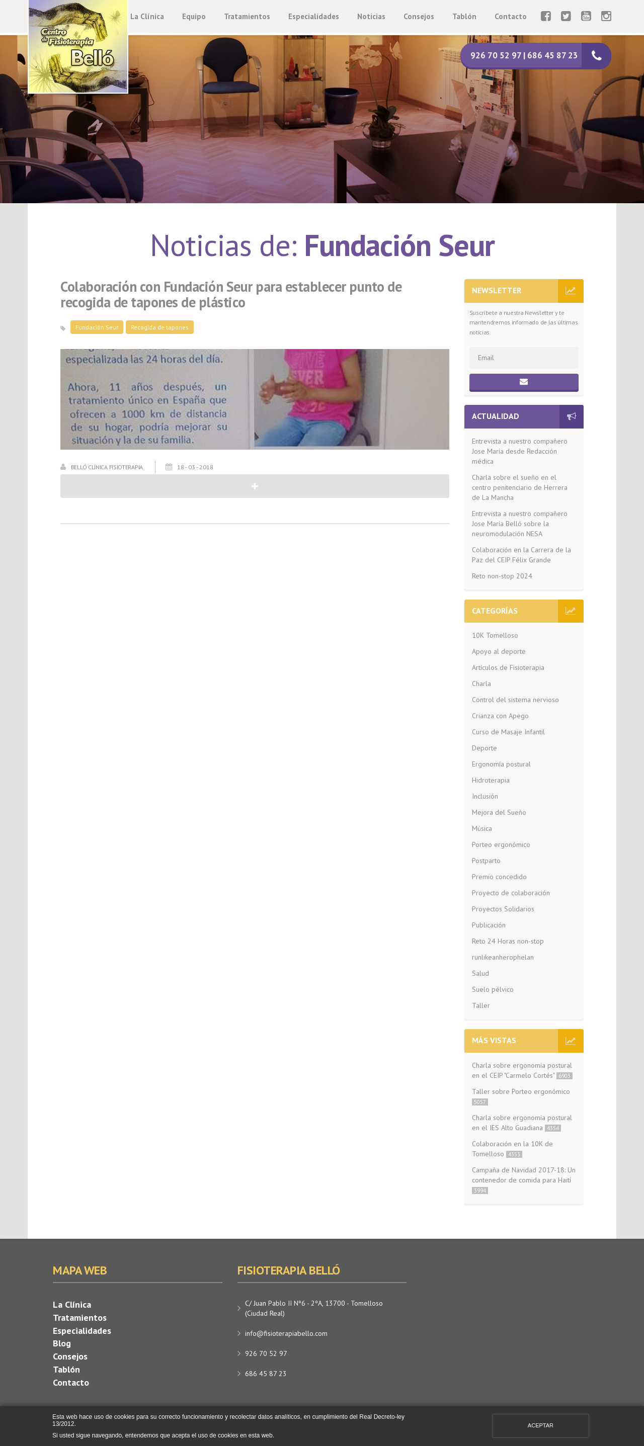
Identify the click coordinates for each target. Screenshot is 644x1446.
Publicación (489, 924)
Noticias (371, 16)
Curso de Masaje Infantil (508, 731)
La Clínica (147, 16)
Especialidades (313, 16)
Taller (481, 1005)
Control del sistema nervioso (515, 699)
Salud (480, 973)
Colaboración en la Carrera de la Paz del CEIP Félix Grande (521, 554)
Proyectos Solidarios (503, 908)
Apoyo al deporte (499, 651)
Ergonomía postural (501, 764)
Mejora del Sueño (499, 812)
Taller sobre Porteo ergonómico (521, 1096)
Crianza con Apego (500, 715)
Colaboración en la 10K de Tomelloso (512, 1148)
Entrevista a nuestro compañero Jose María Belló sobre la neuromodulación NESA (520, 523)
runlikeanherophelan (503, 957)
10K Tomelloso (495, 635)
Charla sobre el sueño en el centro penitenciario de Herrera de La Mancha (520, 487)
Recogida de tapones (160, 327)
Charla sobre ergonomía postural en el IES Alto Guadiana (522, 1122)
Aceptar (540, 1425)
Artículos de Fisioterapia (508, 667)
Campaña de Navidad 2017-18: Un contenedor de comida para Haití (524, 1179)
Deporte (484, 747)
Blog (62, 1343)
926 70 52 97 (266, 1353)
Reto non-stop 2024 (502, 575)
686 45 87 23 (266, 1373)
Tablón (464, 16)
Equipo (194, 16)
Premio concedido (499, 876)
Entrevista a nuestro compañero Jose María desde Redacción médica (520, 451)
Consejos (419, 16)
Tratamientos (247, 16)
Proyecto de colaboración (511, 892)
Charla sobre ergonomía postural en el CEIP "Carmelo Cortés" (522, 1070)
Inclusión (485, 796)
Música (482, 828)
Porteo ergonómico (501, 844)
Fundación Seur (96, 327)
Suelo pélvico (493, 989)
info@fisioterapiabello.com (286, 1333)
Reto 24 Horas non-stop (508, 941)
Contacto (511, 16)
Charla (481, 683)
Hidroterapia (491, 780)
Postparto (486, 860)
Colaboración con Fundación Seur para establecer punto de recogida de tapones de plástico (230, 294)
